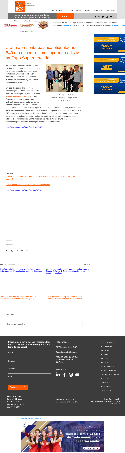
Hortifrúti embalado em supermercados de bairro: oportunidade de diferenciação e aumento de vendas (18, 297)
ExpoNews (9, 244)
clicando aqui (68, 25)
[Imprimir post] (27, 251)
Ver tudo (87, 264)
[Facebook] (99, 16)
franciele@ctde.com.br (15, 404)
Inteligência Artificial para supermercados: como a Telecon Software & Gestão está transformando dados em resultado (65, 297)
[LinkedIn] (95, 16)
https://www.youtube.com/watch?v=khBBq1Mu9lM (24, 127)
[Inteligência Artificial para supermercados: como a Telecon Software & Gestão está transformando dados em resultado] (68, 280)
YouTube (104, 354)
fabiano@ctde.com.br (15, 399)
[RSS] (103, 16)
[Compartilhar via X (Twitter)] (12, 251)
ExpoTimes (105, 358)
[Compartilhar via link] (22, 251)
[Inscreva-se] (65, 16)
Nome (10, 352)
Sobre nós (105, 378)
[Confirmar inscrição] (18, 387)
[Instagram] (107, 16)
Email (10, 376)
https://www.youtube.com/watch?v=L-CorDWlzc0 (24, 190)
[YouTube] (111, 16)
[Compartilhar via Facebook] (7, 251)
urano (9, 239)
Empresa (11, 361)
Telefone (11, 369)
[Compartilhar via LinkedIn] (17, 251)
